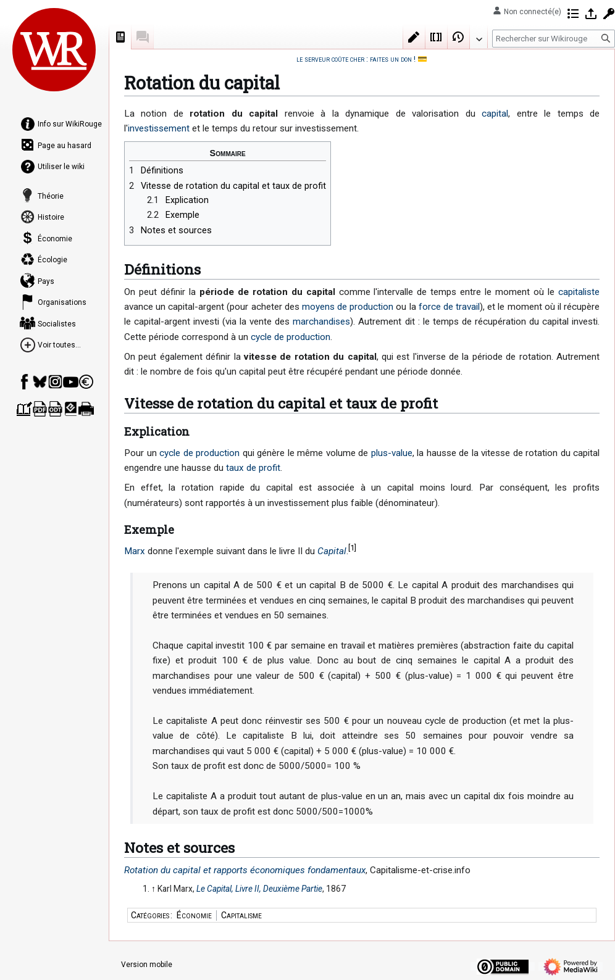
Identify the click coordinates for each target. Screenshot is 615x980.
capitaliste (579, 291)
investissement (159, 128)
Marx (134, 551)
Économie (194, 915)
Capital (331, 551)
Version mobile (146, 964)
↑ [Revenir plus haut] (153, 889)
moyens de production (347, 306)
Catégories (150, 915)
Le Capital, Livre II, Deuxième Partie (259, 889)
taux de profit (253, 467)
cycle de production (290, 337)
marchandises (321, 321)
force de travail (449, 306)
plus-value (391, 453)
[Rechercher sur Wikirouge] (553, 39)
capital (495, 113)
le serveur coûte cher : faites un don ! (356, 59)
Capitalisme (241, 915)
